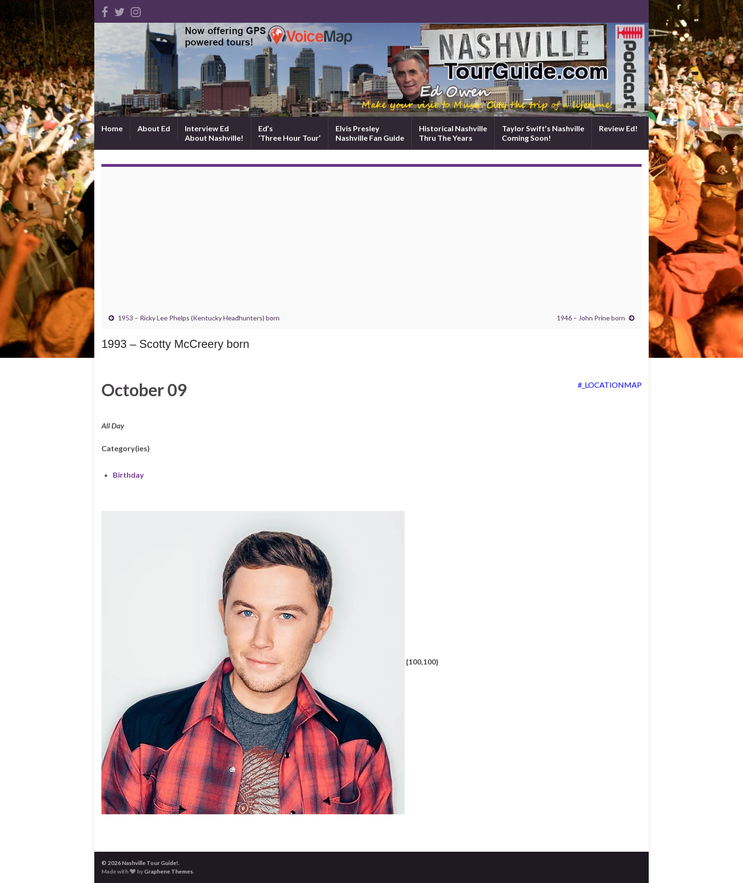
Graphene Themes (168, 871)
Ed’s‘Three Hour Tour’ (289, 133)
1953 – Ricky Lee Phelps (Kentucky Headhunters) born (199, 318)
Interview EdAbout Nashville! (214, 133)
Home (112, 128)
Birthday (128, 474)
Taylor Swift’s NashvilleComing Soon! (543, 133)
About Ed (153, 128)
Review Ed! (618, 128)
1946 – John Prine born (591, 318)
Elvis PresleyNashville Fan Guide (369, 133)
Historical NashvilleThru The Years (453, 133)
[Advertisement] (371, 242)
